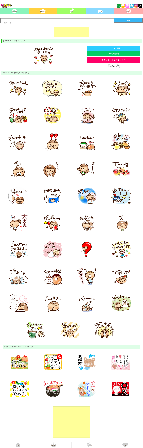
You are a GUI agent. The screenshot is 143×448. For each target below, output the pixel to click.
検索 (128, 20)
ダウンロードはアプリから (113, 60)
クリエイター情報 (113, 48)
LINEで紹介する (113, 54)
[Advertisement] (71, 31)
